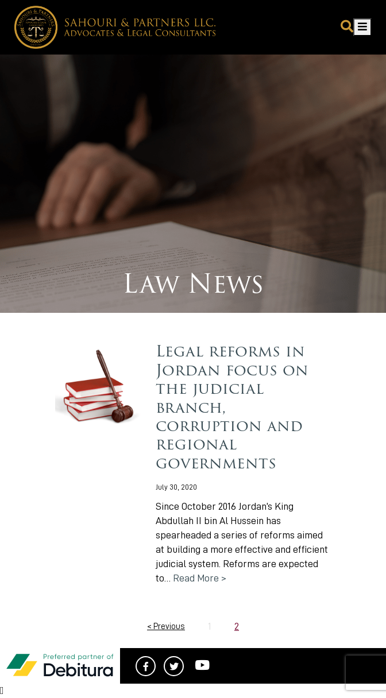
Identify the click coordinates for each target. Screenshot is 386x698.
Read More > (199, 578)
